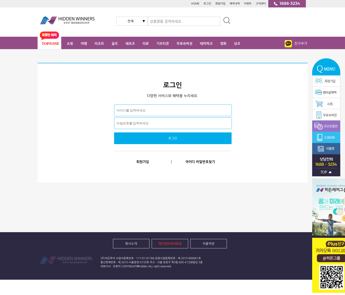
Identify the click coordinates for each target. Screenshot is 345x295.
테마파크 (206, 43)
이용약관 (208, 243)
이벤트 (248, 3)
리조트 (99, 43)
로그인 (207, 3)
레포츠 (130, 43)
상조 (237, 43)
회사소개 (131, 243)
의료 (145, 43)
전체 (130, 21)
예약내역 (235, 3)
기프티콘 (162, 43)
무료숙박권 (184, 43)
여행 (84, 43)
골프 (115, 43)
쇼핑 (70, 43)
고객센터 (261, 3)
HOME (195, 3)
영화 (223, 43)
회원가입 (220, 3)
